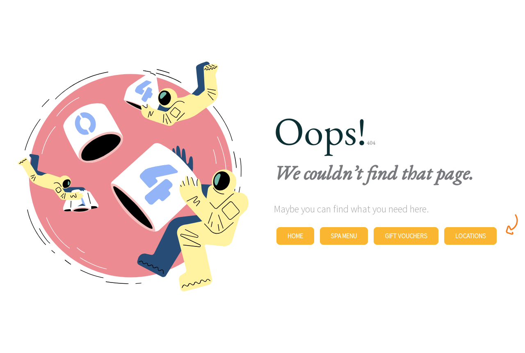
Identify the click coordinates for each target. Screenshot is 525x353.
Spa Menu (344, 236)
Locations (470, 236)
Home (295, 236)
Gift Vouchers (406, 236)
